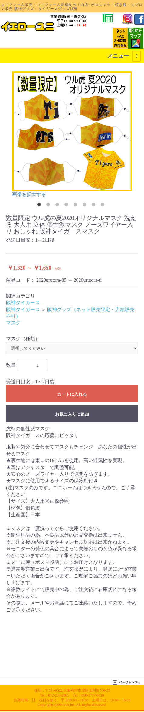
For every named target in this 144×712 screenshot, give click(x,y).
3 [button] (58, 206)
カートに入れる (72, 394)
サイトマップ (39, 40)
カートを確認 (65, 40)
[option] (72, 134)
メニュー (124, 56)
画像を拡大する (29, 194)
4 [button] (67, 206)
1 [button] (40, 206)
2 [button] (49, 206)
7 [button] (95, 206)
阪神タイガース (23, 302)
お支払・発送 (23, 40)
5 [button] (77, 206)
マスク (13, 322)
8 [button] (104, 206)
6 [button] (86, 206)
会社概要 (8, 40)
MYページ (53, 40)
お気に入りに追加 (72, 414)
